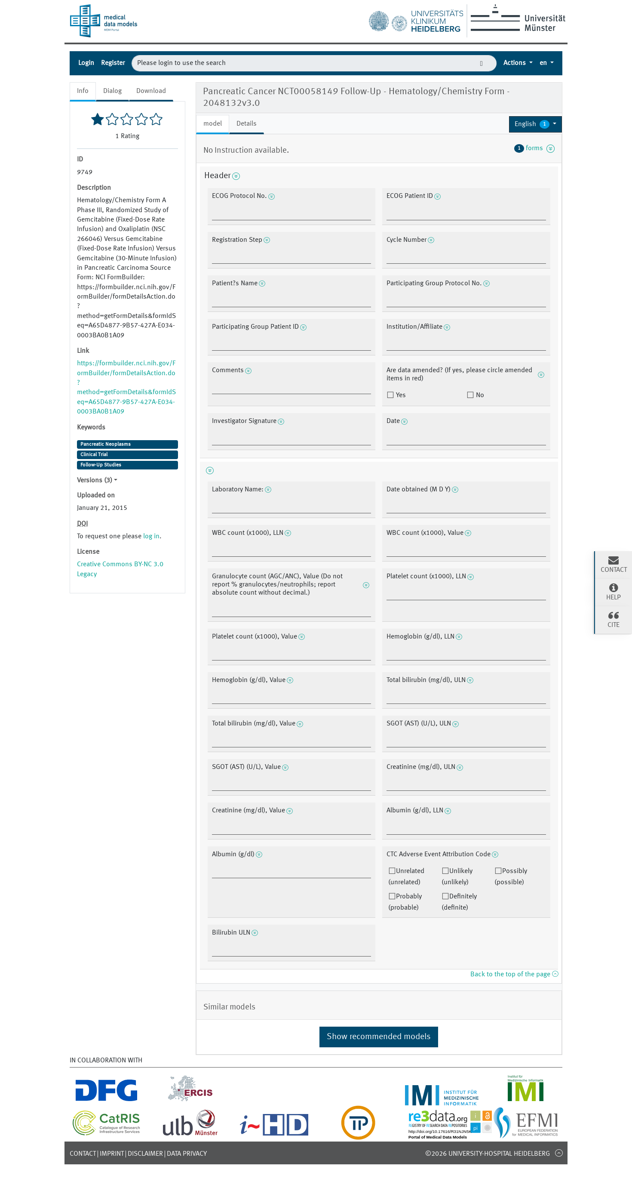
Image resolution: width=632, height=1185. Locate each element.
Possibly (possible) (510, 877)
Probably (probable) (405, 902)
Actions (515, 63)
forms (534, 148)
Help (613, 591)
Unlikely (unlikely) (457, 877)
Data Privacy (187, 1154)
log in (151, 536)
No (479, 395)
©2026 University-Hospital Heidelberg (487, 1154)
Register (113, 63)
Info (83, 91)
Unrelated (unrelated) (406, 877)
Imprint (112, 1154)
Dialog (112, 91)
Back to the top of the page (514, 974)
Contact (83, 1154)
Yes (400, 395)
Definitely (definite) (459, 902)
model (212, 123)
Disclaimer (145, 1154)
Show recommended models (379, 1037)
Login (86, 63)
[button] (535, 124)
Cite (613, 619)
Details (246, 123)
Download (151, 91)
